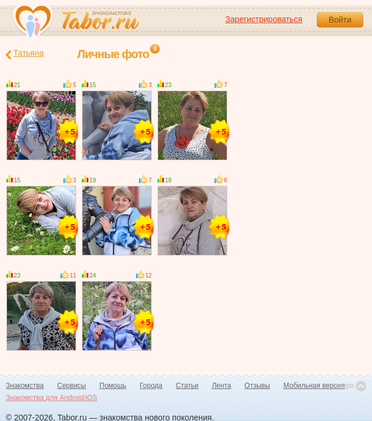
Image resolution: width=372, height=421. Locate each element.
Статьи (187, 386)
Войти (339, 19)
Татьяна (25, 53)
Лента (221, 386)
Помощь (112, 386)
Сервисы (71, 386)
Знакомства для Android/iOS (51, 398)
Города (151, 386)
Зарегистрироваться (264, 19)
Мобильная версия (314, 386)
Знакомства (25, 386)
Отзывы (257, 386)
